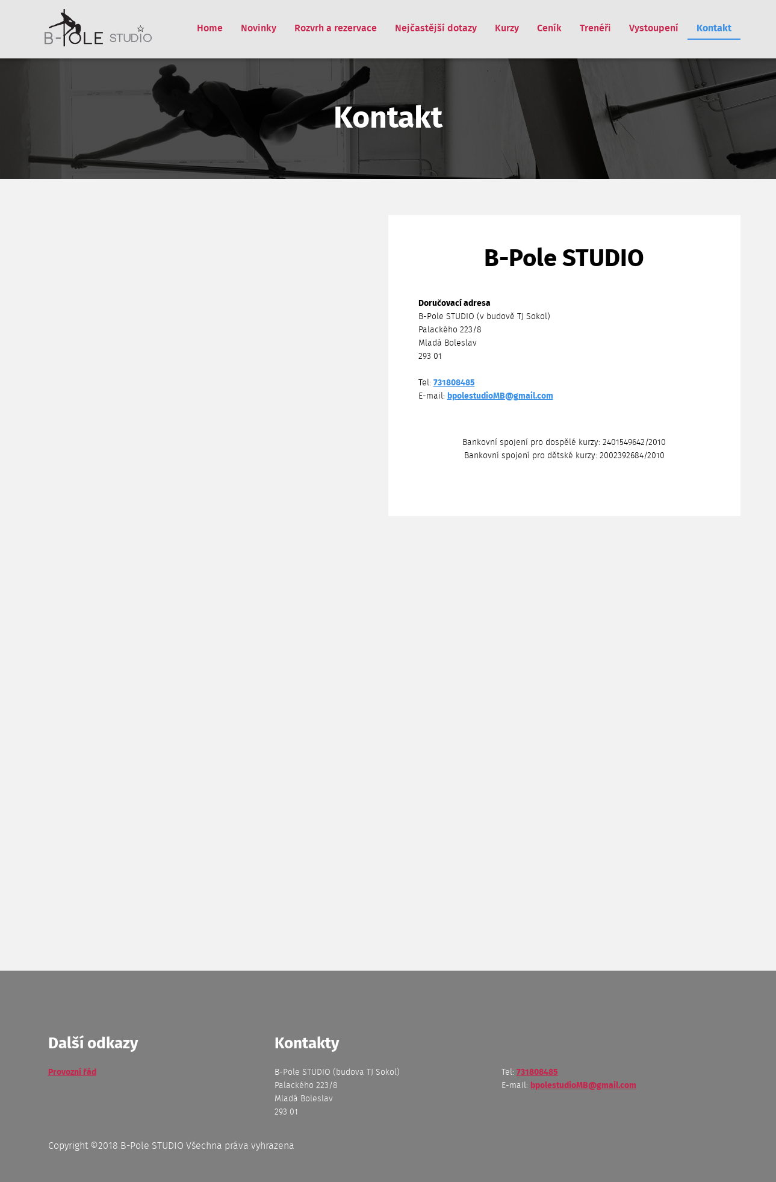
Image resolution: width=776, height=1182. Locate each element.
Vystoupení (653, 28)
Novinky (258, 28)
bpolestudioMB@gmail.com (500, 396)
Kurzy (507, 28)
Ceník (549, 28)
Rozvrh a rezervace (335, 28)
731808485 (454, 383)
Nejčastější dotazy (436, 28)
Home (210, 28)
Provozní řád (72, 1072)
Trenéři (595, 28)
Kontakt (714, 28)
